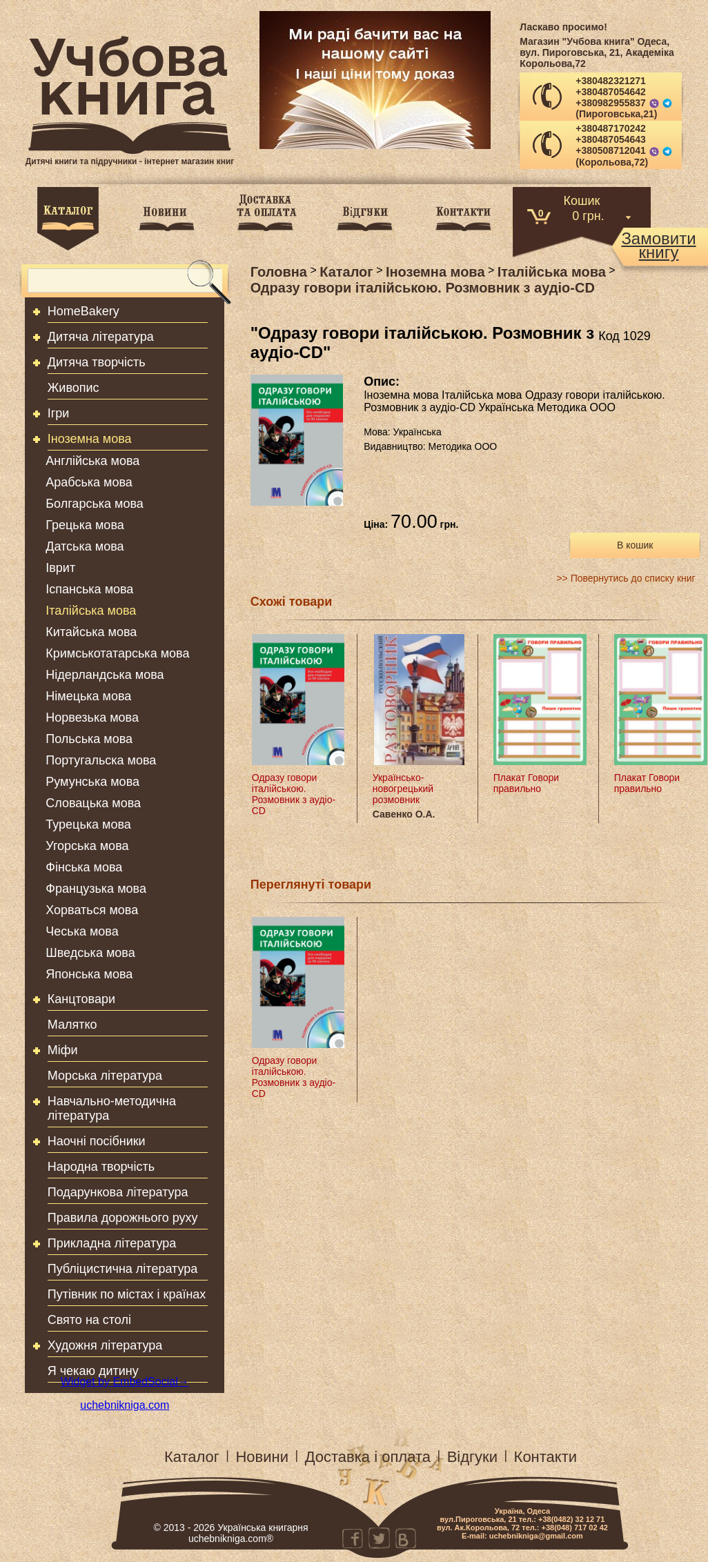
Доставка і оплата (368, 1456)
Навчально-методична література (112, 1108)
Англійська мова (92, 461)
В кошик (635, 545)
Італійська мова (91, 610)
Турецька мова (88, 824)
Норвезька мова (92, 717)
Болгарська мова (95, 504)
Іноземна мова (90, 439)
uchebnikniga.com (124, 1405)
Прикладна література (112, 1243)
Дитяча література (101, 337)
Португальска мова (101, 760)
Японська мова (89, 974)
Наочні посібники (97, 1141)
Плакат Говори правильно (526, 783)
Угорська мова (87, 846)
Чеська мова (82, 931)
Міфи (63, 1050)
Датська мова (85, 546)
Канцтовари (81, 999)
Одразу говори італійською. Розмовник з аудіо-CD (293, 794)
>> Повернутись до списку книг (625, 578)
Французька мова (96, 889)
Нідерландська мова (105, 675)
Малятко (72, 1024)
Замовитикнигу (658, 245)
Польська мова (89, 739)
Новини (261, 1456)
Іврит (60, 568)
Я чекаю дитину (93, 1371)
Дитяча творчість (97, 362)
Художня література (105, 1345)
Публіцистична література (123, 1269)
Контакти (546, 1456)
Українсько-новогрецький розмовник (403, 788)
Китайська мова (91, 632)
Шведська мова (90, 953)
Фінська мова (84, 867)
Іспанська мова (89, 589)
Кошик (582, 200)
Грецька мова (85, 525)
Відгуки (472, 1456)
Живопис (73, 388)
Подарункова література (118, 1192)
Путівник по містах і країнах (127, 1294)
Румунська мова (92, 782)
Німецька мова (88, 696)
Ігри (59, 413)
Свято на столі (89, 1320)
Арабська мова (89, 482)
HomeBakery (83, 311)
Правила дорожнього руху (123, 1218)
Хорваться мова (92, 910)
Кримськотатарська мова (117, 653)
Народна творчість (101, 1167)
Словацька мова (93, 803)
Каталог (191, 1456)
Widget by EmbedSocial (125, 1381)
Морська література (105, 1075)
